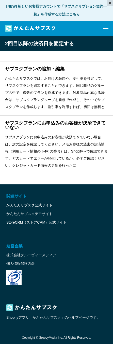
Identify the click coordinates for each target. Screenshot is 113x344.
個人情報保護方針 (20, 264)
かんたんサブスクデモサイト (29, 214)
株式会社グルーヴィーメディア (31, 255)
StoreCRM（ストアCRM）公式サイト (36, 222)
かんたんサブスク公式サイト (29, 205)
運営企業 (14, 246)
